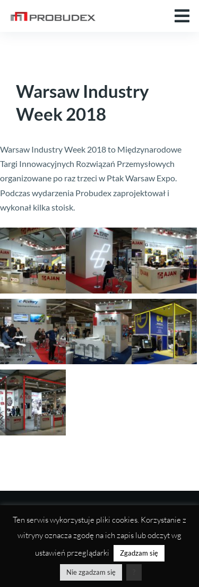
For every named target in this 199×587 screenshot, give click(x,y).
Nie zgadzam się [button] (91, 572)
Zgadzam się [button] (139, 553)
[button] (182, 16)
